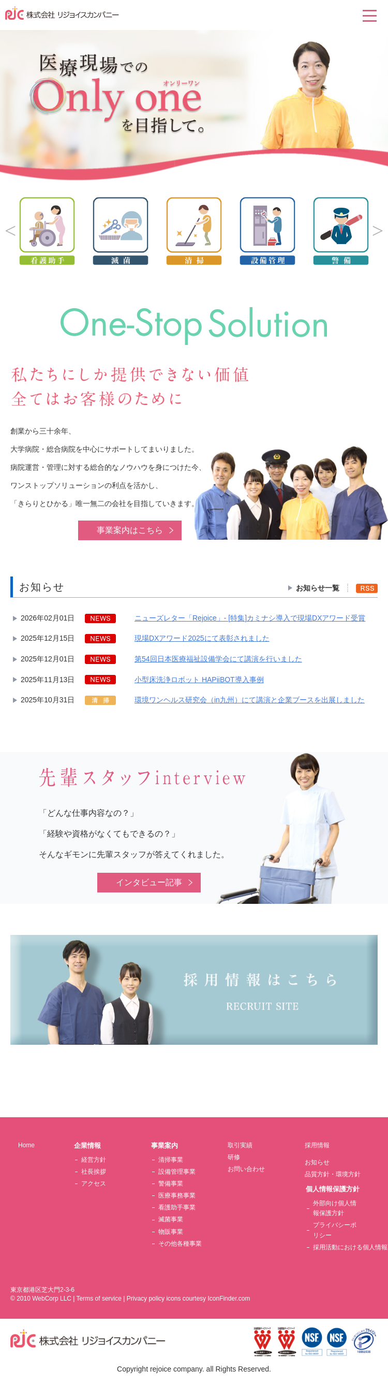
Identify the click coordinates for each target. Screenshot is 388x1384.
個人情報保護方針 (333, 1189)
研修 (234, 1157)
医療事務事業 (177, 1195)
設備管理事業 (177, 1171)
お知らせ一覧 (317, 588)
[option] (194, 231)
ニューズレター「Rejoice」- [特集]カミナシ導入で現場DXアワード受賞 (250, 618)
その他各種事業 (180, 1243)
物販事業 (170, 1231)
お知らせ (317, 1162)
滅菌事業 (170, 1219)
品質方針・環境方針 (333, 1174)
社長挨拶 (93, 1171)
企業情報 (87, 1145)
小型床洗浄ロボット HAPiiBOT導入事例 (199, 679)
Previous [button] (10, 231)
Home (26, 1145)
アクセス (93, 1183)
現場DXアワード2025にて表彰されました (202, 638)
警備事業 (170, 1183)
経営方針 (93, 1159)
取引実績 (240, 1145)
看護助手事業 (177, 1207)
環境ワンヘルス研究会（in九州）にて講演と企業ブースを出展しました (250, 700)
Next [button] (377, 231)
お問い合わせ (246, 1169)
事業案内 (164, 1145)
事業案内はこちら (130, 530)
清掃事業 (170, 1159)
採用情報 (317, 1145)
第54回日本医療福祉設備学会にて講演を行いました (218, 659)
